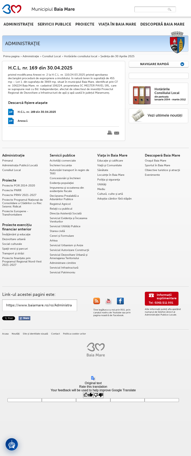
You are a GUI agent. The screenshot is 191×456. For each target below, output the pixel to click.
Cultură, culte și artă (110, 194)
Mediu (101, 189)
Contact (55, 333)
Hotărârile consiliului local (80, 56)
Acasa (5, 333)
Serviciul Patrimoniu (62, 272)
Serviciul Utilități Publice (65, 226)
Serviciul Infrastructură (64, 267)
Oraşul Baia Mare (155, 160)
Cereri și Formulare (62, 236)
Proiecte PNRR (11, 190)
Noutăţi (16, 333)
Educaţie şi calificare (110, 160)
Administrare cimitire (63, 263)
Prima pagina (11, 56)
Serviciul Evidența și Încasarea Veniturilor (68, 220)
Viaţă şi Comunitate (109, 165)
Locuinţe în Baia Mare (110, 175)
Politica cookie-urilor (74, 333)
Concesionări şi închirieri (65, 178)
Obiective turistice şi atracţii (162, 170)
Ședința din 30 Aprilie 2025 (117, 56)
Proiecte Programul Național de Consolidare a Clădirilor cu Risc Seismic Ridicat (22, 203)
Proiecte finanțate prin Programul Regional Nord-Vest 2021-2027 (22, 261)
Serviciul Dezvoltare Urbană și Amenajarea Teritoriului (68, 256)
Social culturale (12, 244)
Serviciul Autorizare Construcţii (69, 250)
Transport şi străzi (13, 253)
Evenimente (152, 175)
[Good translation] (88, 395)
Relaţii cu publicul (61, 208)
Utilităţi (101, 184)
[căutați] (151, 12)
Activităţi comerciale (63, 160)
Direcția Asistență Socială (65, 213)
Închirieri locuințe (61, 165)
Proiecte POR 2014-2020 (18, 185)
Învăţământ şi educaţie (16, 234)
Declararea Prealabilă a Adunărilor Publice (64, 197)
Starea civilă (57, 231)
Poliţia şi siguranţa (108, 179)
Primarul (7, 160)
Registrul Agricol (60, 204)
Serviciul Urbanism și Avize (66, 245)
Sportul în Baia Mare (157, 165)
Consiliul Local (51, 56)
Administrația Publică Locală (20, 165)
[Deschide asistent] (12, 444)
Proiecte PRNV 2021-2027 (19, 195)
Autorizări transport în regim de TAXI (69, 171)
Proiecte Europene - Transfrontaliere (15, 213)
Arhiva (53, 240)
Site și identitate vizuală (35, 333)
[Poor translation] (98, 395)
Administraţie (31, 56)
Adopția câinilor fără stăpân (114, 198)
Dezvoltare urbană (13, 239)
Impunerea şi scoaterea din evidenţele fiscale (67, 189)
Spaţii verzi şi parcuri (15, 248)
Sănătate (102, 170)
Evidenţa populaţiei (62, 183)
